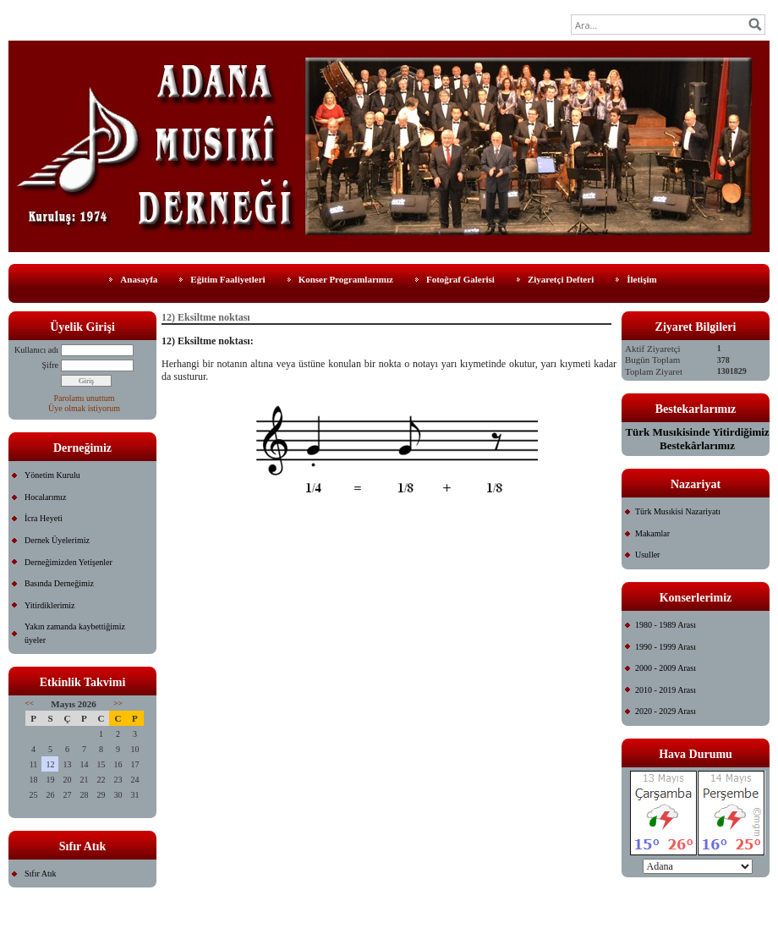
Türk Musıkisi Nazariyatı (677, 511)
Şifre (50, 365)
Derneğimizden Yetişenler (68, 562)
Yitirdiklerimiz (49, 605)
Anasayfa (138, 279)
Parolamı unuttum (84, 398)
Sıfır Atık (41, 873)
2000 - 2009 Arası (665, 668)
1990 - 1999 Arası (665, 646)
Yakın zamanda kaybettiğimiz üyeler (75, 633)
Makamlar (652, 533)
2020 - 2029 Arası (665, 711)
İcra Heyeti (44, 518)
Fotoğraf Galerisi (460, 279)
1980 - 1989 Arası (665, 624)
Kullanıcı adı (36, 349)
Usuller (647, 554)
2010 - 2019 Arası (665, 690)
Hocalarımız (45, 497)
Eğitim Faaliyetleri (227, 279)
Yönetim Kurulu (52, 475)
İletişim (641, 279)
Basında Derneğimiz (59, 583)
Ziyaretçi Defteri (561, 279)
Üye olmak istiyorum (84, 408)
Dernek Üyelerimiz (57, 540)
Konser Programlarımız (346, 279)
